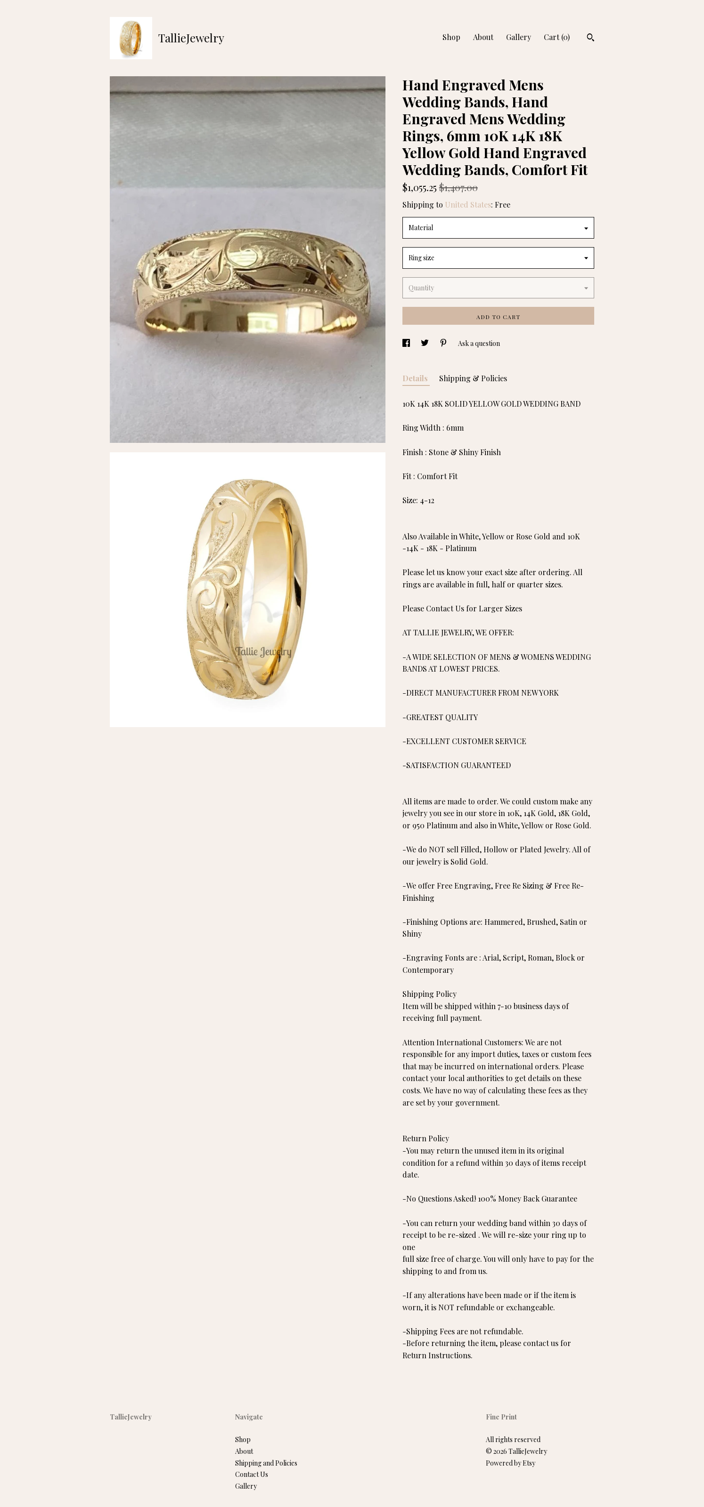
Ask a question (479, 343)
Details (416, 378)
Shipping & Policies (473, 378)
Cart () (557, 37)
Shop (451, 37)
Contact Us (251, 1474)
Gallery (518, 37)
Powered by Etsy (510, 1463)
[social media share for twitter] (425, 343)
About (483, 37)
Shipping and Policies (266, 1463)
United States (468, 204)
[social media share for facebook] (406, 343)
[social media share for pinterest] (444, 343)
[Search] (590, 38)
